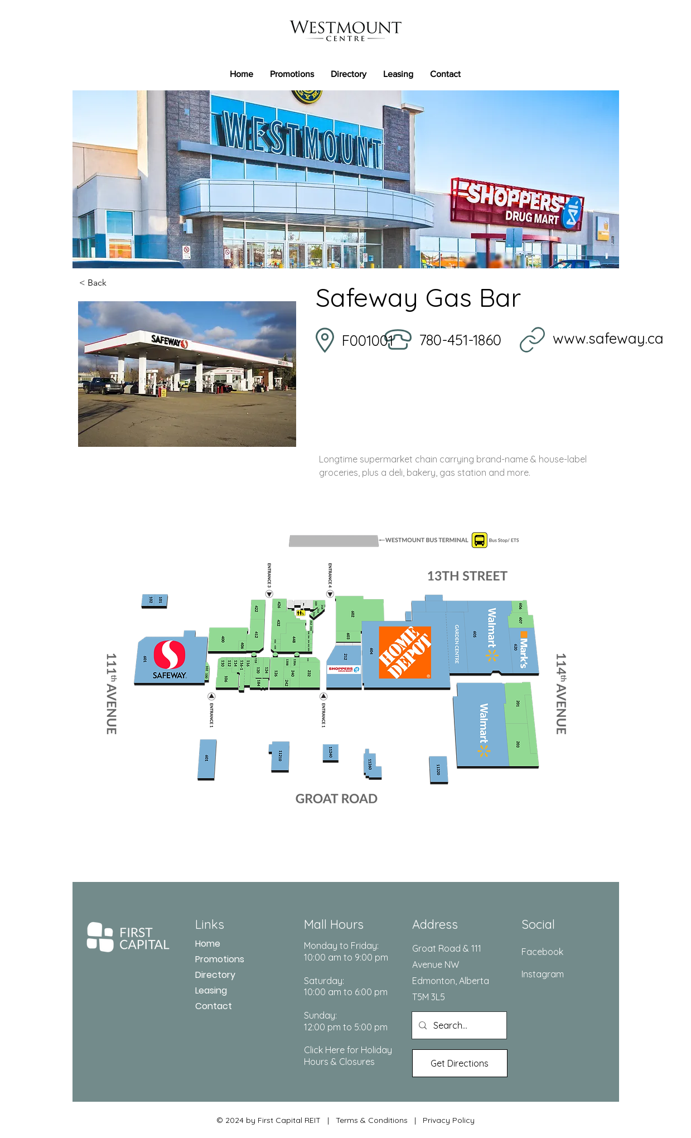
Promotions (219, 959)
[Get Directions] (460, 1063)
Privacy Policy (449, 1120)
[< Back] (116, 283)
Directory (215, 974)
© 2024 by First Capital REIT (268, 1120)
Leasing (211, 990)
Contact (213, 1006)
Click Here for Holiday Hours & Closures (348, 1055)
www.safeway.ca (608, 338)
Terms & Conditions (372, 1120)
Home (207, 943)
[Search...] (458, 1025)
